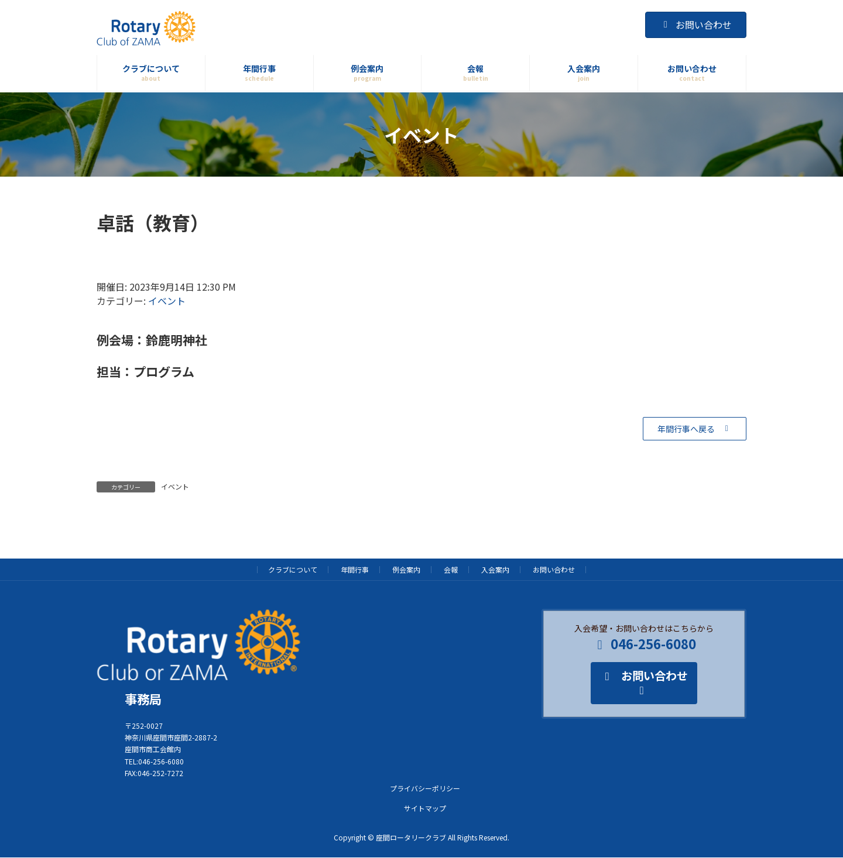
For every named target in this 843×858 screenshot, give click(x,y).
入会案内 (495, 569)
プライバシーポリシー (425, 788)
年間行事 (355, 569)
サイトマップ (425, 808)
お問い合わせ (696, 25)
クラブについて (292, 569)
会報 (451, 569)
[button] (694, 428)
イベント (167, 301)
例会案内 (406, 569)
